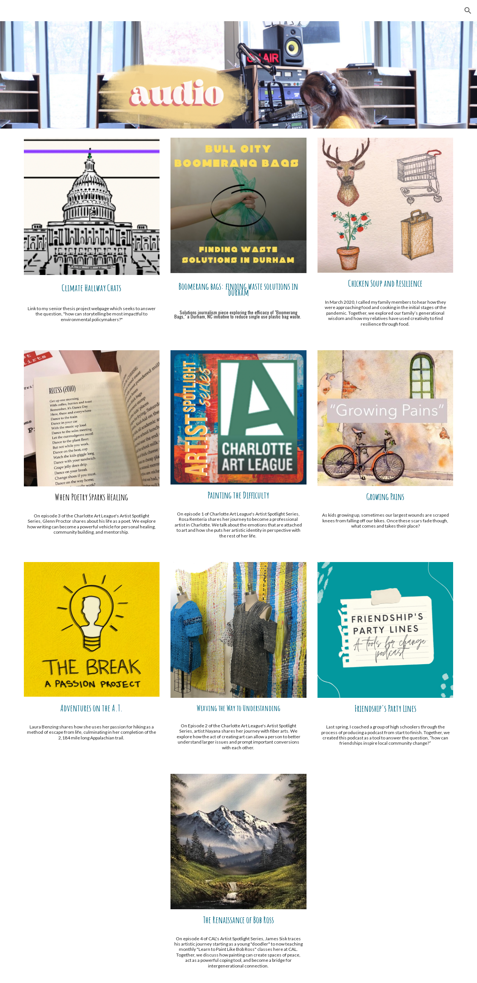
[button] (468, 11)
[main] (92, 288)
